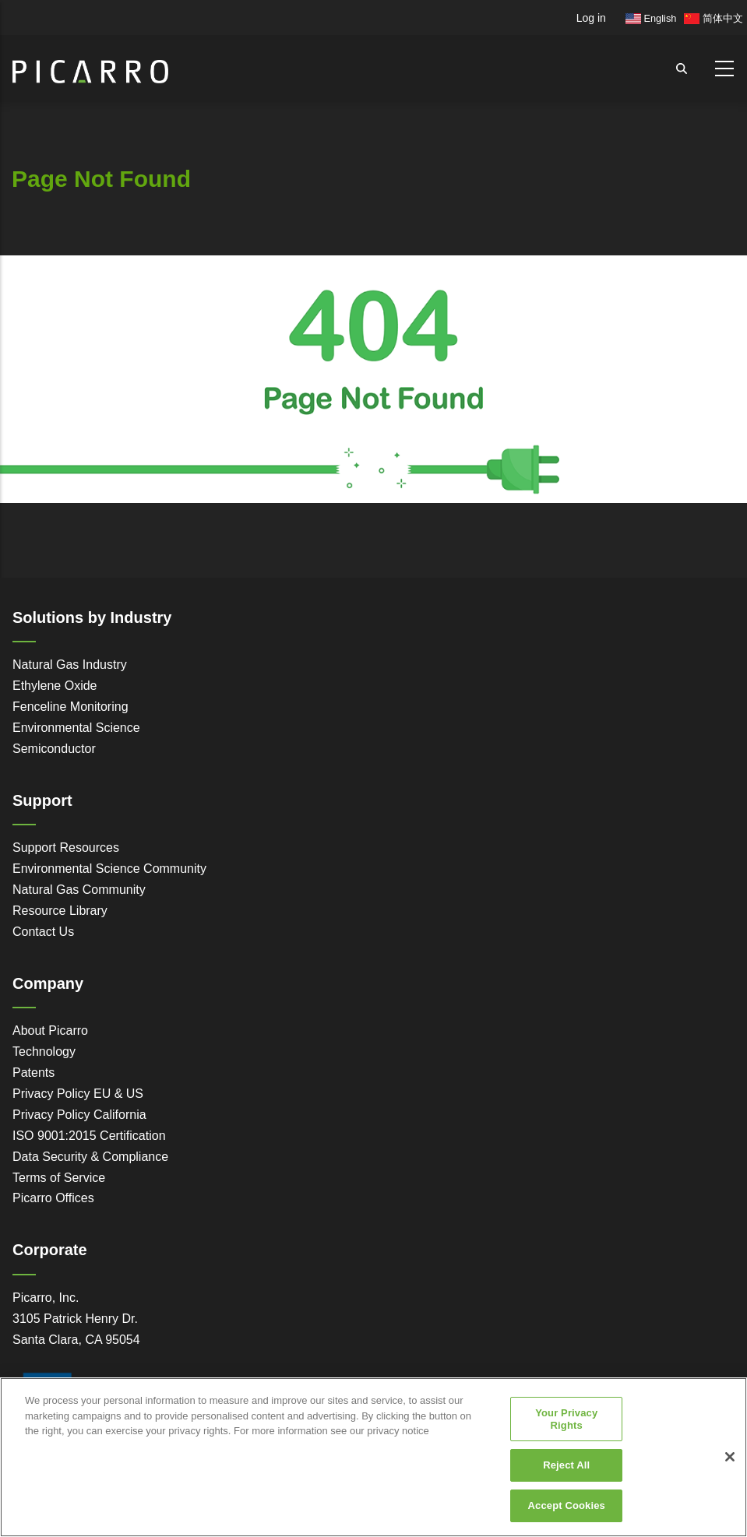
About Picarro (50, 1030)
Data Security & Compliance (90, 1156)
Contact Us (43, 931)
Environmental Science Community (109, 868)
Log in (591, 18)
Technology (44, 1051)
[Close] (730, 1462)
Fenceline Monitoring (70, 706)
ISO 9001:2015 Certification (89, 1135)
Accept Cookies (566, 1511)
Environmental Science (76, 727)
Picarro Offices (53, 1198)
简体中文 (713, 18)
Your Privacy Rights (566, 1424)
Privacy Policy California (79, 1114)
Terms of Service (58, 1177)
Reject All (566, 1470)
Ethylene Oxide (54, 685)
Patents (33, 1072)
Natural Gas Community (79, 889)
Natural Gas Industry (69, 664)
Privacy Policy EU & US (77, 1093)
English (651, 18)
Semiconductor (54, 748)
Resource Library (59, 910)
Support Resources (65, 847)
